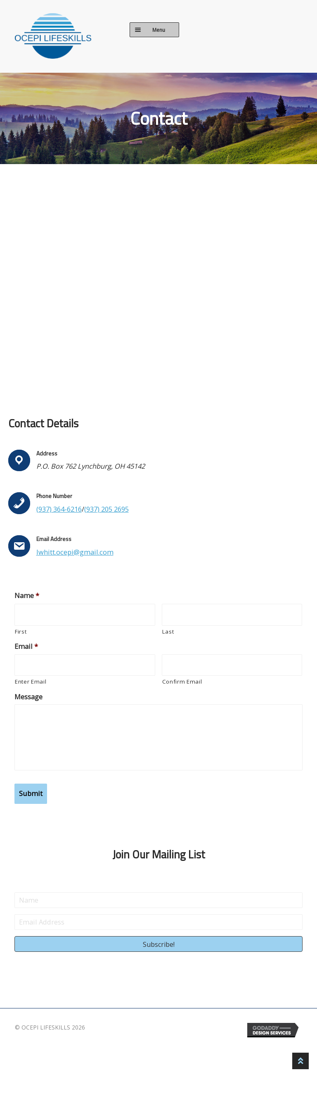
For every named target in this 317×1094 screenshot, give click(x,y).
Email (26, 646)
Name (26, 595)
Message (28, 696)
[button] (158, 943)
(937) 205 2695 (106, 509)
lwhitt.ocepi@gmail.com (75, 552)
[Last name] (232, 615)
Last (168, 631)
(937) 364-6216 (59, 509)
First (20, 631)
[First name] (84, 615)
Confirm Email (182, 681)
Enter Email (30, 681)
